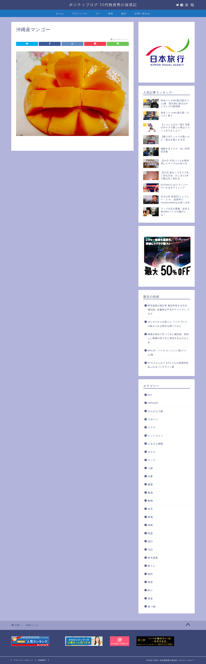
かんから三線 (155, 411)
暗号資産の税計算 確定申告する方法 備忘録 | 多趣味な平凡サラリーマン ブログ (168, 309)
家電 (150, 517)
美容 (150, 582)
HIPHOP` (153, 403)
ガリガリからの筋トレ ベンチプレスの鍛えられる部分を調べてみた (167, 324)
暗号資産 (153, 557)
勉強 (150, 492)
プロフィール (79, 13)
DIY (98, 13)
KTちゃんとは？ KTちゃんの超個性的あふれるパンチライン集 (168, 365)
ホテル (151, 451)
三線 (150, 468)
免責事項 (42, 660)
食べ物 (151, 606)
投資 (150, 533)
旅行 (123, 13)
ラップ (151, 460)
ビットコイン (155, 435)
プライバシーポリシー (23, 660)
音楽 (110, 13)
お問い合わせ (142, 13)
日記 (150, 549)
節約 (150, 574)
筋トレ (151, 565)
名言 (150, 508)
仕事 (150, 476)
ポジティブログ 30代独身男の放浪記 (103, 4)
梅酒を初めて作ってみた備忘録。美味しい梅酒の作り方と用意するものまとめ (168, 338)
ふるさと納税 (155, 443)
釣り (150, 590)
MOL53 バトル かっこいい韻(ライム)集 (167, 352)
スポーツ (153, 419)
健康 (150, 484)
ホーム (60, 13)
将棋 (150, 525)
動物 (150, 500)
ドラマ (151, 427)
